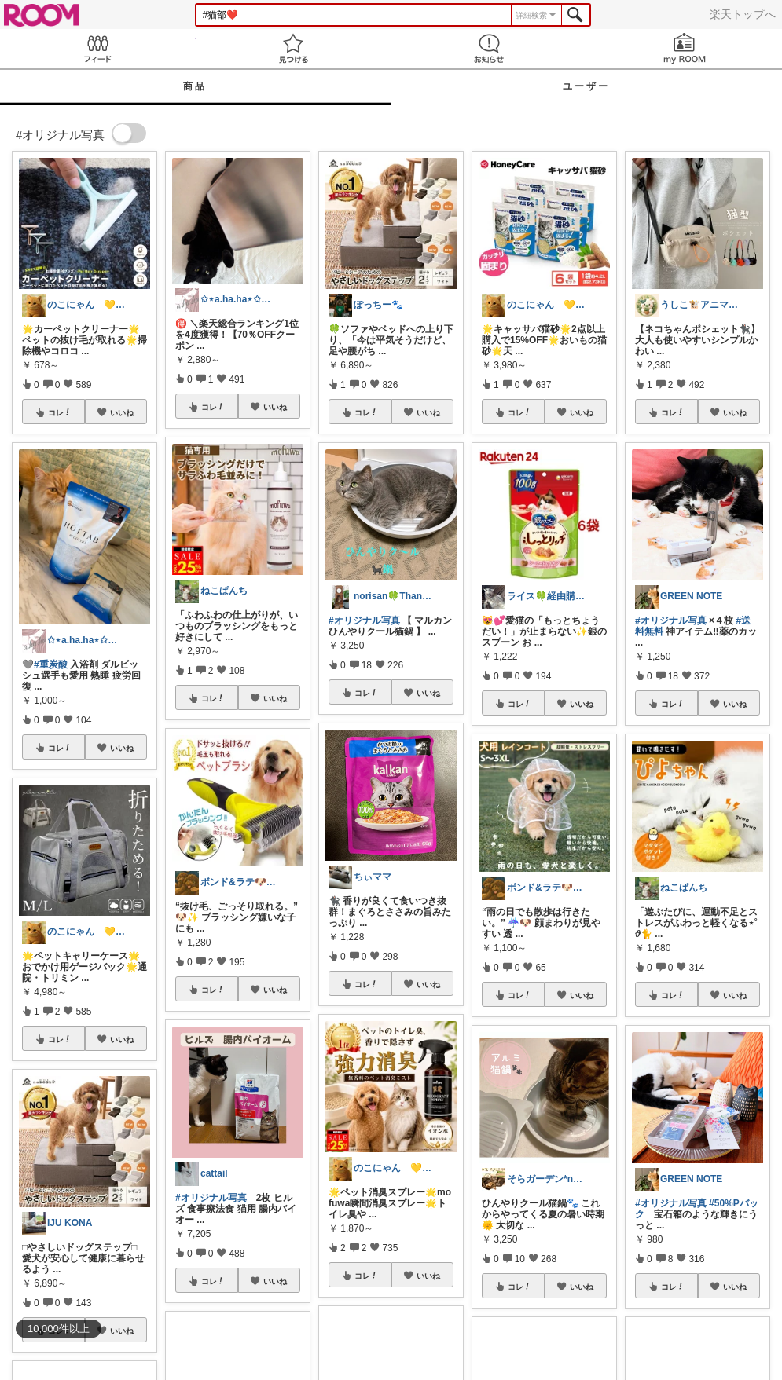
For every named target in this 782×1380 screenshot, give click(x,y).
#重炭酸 (51, 664)
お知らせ (489, 48)
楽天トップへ (743, 14)
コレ (60, 412)
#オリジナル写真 (211, 1197)
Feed (98, 48)
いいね (122, 412)
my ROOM (684, 48)
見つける (293, 48)
